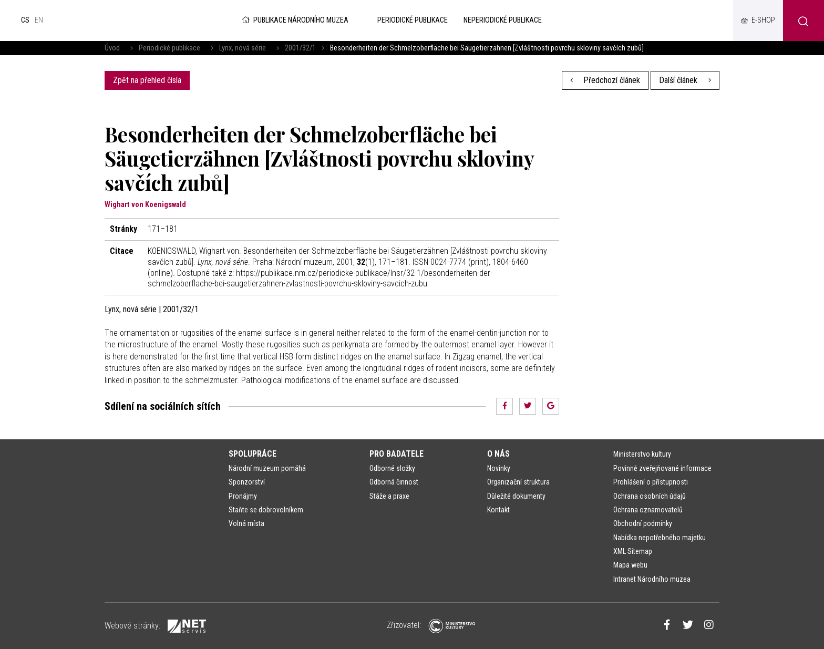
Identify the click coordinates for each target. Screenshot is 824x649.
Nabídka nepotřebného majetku (659, 537)
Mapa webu (630, 565)
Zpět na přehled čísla (147, 80)
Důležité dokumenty (516, 496)
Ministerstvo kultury (642, 454)
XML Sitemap (632, 551)
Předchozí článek (605, 80)
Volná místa (246, 523)
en (39, 20)
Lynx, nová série (242, 48)
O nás (498, 454)
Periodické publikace (169, 48)
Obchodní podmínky (642, 523)
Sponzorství (247, 482)
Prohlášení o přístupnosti (650, 482)
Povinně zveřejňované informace (662, 468)
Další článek (685, 80)
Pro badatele (396, 454)
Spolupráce (252, 454)
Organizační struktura (518, 482)
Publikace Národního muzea (294, 20)
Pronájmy (243, 496)
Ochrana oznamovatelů (648, 510)
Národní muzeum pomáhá (267, 468)
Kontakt (498, 510)
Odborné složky (392, 468)
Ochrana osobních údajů (649, 496)
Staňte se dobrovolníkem (266, 510)
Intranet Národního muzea (652, 579)
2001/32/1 (300, 48)
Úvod (112, 48)
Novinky (498, 468)
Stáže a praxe (389, 496)
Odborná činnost (393, 482)
